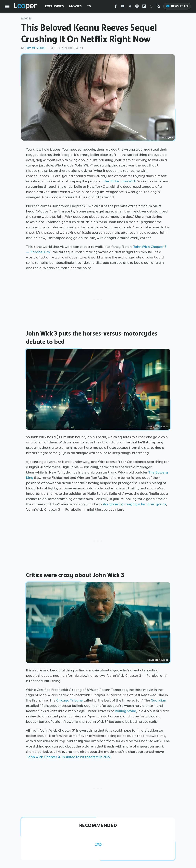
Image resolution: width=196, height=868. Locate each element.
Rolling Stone (125, 711)
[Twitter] (130, 7)
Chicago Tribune (69, 700)
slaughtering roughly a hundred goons (134, 504)
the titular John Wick (120, 181)
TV (89, 6)
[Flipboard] (144, 7)
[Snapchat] (151, 7)
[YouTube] (123, 7)
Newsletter (177, 6)
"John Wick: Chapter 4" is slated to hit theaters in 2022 (68, 757)
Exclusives (54, 6)
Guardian (158, 700)
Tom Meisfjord (35, 48)
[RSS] (158, 7)
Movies (75, 6)
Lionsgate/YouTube (157, 426)
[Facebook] (116, 7)
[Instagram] (137, 7)
